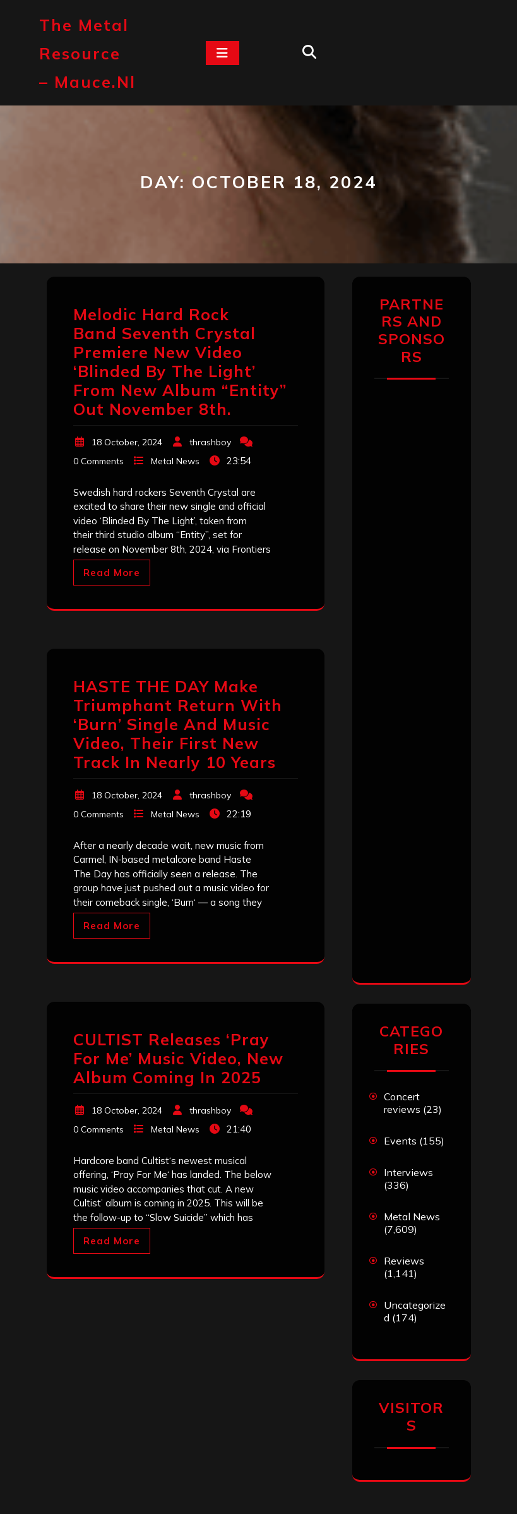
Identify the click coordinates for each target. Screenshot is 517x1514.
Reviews (404, 1260)
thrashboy (210, 442)
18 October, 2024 (127, 442)
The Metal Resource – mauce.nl (87, 53)
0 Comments (98, 461)
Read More (111, 573)
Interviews (408, 1172)
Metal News (175, 461)
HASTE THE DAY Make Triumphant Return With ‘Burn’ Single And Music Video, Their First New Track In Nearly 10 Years (177, 724)
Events (400, 1140)
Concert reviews (402, 1102)
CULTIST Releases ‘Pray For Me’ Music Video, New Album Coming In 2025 (178, 1058)
